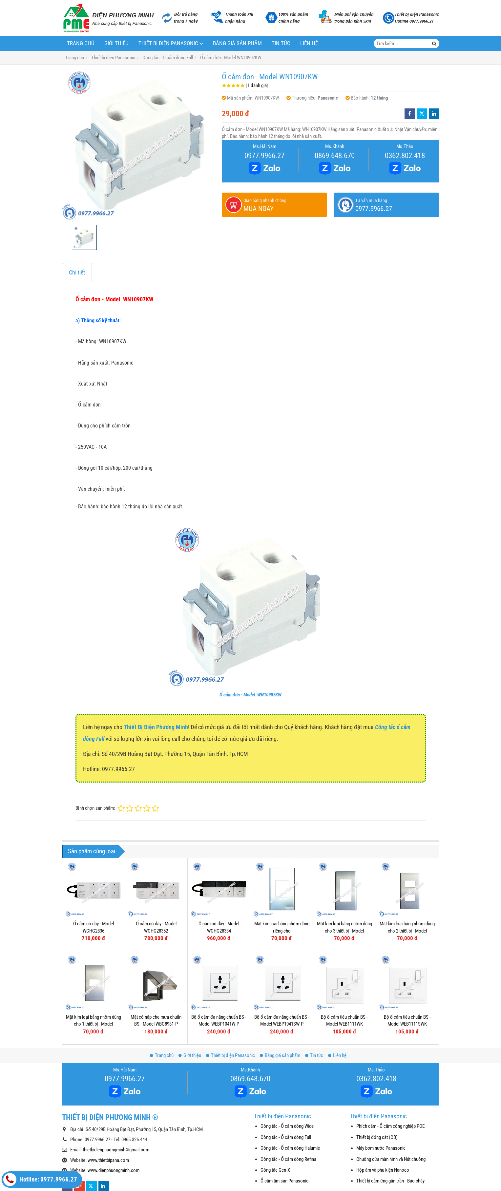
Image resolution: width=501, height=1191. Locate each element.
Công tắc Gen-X (275, 1170)
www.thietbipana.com (108, 1160)
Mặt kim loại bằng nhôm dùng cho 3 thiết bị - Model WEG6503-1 (344, 931)
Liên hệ (309, 43)
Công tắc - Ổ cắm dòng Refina (288, 1159)
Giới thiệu (116, 43)
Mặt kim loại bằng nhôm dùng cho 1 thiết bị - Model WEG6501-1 (93, 1024)
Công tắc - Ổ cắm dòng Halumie (290, 1148)
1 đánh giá (257, 85)
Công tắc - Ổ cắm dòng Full (286, 1137)
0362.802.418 (405, 155)
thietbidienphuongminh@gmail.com (116, 1150)
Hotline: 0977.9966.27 (40, 1179)
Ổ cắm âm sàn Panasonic (284, 1181)
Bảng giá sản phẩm (237, 43)
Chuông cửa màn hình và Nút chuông (391, 1159)
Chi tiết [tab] (77, 272)
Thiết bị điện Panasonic (168, 43)
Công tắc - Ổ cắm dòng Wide (287, 1126)
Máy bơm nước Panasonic (381, 1148)
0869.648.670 (335, 155)
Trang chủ (80, 43)
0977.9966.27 (264, 155)
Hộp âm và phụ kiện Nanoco (382, 1170)
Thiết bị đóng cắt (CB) (377, 1137)
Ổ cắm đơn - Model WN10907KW (250, 695)
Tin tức (281, 43)
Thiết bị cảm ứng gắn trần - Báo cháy (390, 1181)
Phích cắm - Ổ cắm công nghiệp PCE (390, 1126)
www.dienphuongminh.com (113, 1170)
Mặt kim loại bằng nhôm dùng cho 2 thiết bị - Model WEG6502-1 (407, 931)
